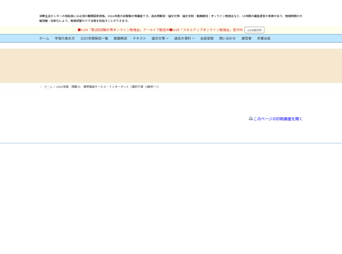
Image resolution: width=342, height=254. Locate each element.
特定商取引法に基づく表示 (151, 166)
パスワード (46, 203)
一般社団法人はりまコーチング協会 (242, 161)
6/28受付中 (254, 30)
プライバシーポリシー (148, 172)
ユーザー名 (46, 182)
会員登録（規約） (145, 160)
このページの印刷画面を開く (276, 118)
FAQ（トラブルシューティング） (155, 185)
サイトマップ (142, 178)
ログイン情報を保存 (60, 228)
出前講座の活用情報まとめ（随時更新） (159, 191)
